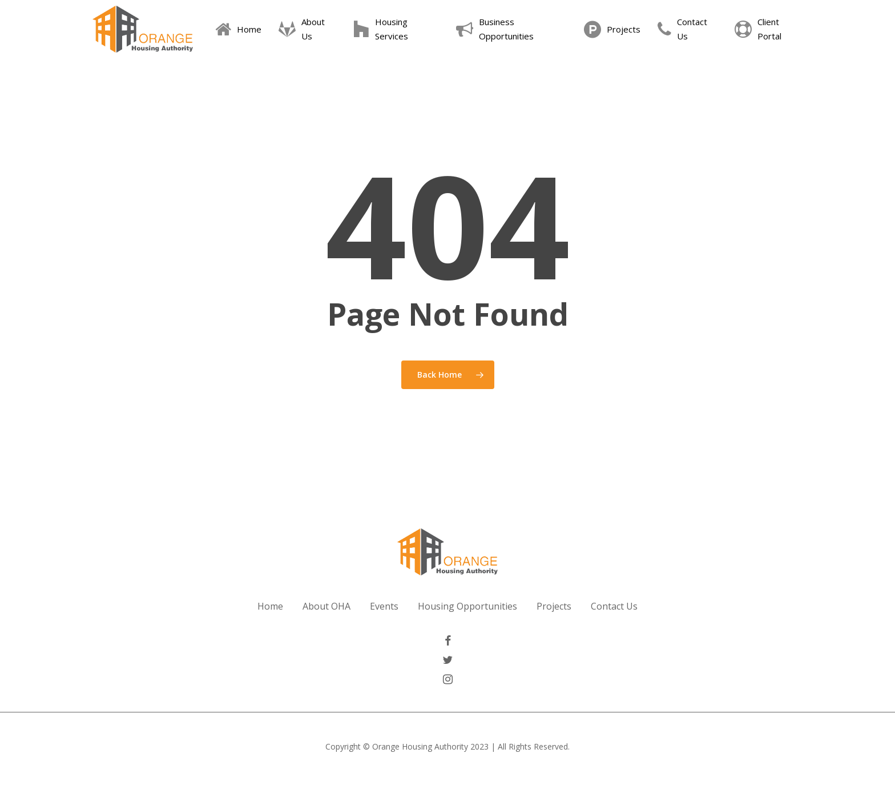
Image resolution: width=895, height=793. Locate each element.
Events (384, 606)
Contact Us (614, 606)
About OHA (326, 606)
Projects (554, 606)
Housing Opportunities (467, 606)
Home (270, 606)
